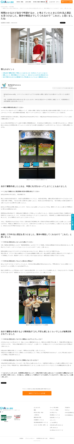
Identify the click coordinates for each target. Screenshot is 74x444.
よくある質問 (54, 422)
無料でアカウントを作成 (67, 1)
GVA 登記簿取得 (69, 412)
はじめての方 (37, 407)
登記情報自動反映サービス (41, 422)
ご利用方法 (36, 414)
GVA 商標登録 (69, 415)
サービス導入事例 (54, 407)
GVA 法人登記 (4, 6)
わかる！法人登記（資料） (41, 425)
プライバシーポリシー (29, 438)
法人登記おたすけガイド (56, 430)
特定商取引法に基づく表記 (42, 438)
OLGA (67, 410)
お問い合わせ (54, 427)
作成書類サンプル (39, 419)
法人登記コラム (53, 412)
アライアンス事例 (54, 410)
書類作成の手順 (37, 417)
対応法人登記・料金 (38, 412)
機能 (35, 410)
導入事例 (11, 6)
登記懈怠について (55, 415)
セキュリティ (53, 420)
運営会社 (52, 438)
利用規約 (21, 438)
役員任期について (55, 417)
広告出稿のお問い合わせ (56, 425)
